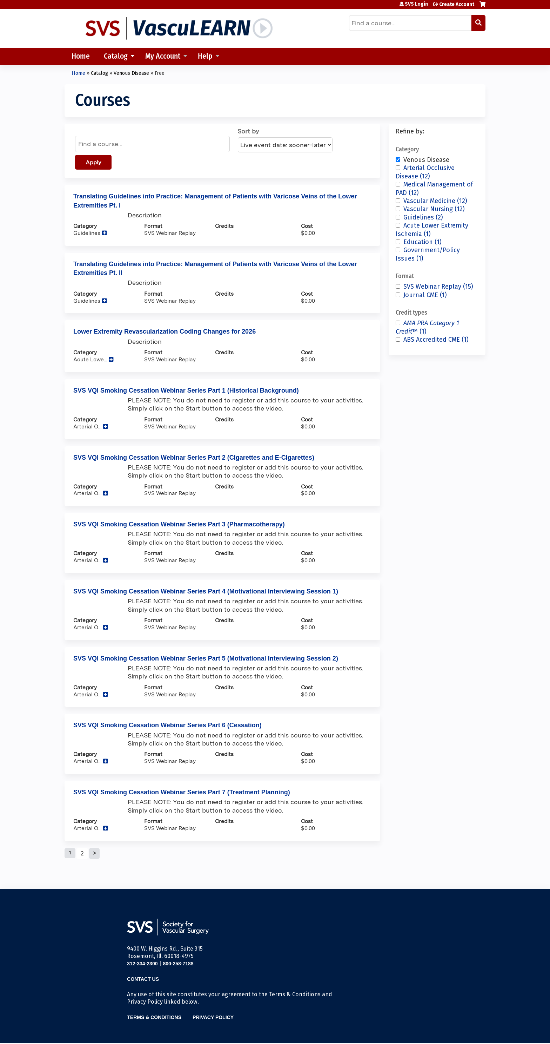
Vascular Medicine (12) (435, 201)
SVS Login (416, 4)
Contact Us (143, 979)
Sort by (248, 131)
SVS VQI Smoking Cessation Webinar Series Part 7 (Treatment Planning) (181, 792)
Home (81, 56)
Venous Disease (131, 73)
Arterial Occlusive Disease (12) (425, 172)
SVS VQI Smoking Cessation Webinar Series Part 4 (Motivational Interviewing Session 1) (205, 591)
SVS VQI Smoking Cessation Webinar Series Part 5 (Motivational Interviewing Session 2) (205, 658)
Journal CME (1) (425, 295)
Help (205, 56)
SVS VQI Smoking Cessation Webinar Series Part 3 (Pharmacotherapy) (179, 524)
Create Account (456, 4)
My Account (162, 56)
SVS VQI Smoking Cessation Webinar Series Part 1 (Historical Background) (186, 390)
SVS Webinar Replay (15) (438, 286)
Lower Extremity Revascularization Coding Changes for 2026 (164, 331)
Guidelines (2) (423, 217)
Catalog (116, 56)
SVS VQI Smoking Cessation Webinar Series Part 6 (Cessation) (167, 725)
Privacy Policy (213, 1017)
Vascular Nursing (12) (434, 209)
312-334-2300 (142, 963)
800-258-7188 (178, 963)
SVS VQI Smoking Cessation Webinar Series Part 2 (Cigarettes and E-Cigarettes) (193, 457)
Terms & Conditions (154, 1017)
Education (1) (422, 242)
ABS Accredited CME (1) (436, 339)
